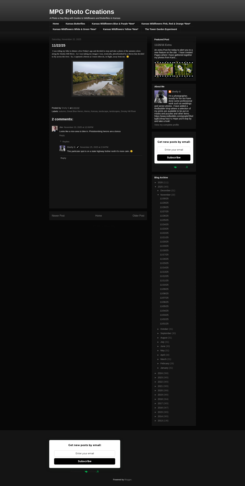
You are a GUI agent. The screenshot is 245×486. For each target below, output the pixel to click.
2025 (160, 186)
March (163, 359)
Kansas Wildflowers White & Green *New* (74, 29)
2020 (160, 390)
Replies (65, 141)
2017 (160, 403)
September (166, 333)
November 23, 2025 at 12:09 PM (78, 127)
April (162, 355)
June (163, 346)
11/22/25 (164, 233)
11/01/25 (164, 323)
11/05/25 (164, 306)
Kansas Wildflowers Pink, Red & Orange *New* (166, 23)
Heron (87, 111)
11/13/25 (164, 272)
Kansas (94, 111)
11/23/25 (164, 228)
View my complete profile (166, 125)
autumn (62, 111)
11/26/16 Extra (163, 44)
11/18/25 (164, 250)
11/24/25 (164, 224)
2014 (160, 416)
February (165, 363)
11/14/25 (164, 267)
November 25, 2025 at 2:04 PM (94, 147)
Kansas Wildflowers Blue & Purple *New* (113, 23)
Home (56, 23)
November (165, 194)
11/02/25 (164, 319)
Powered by (174, 167)
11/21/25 (164, 237)
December (165, 190)
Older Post (138, 215)
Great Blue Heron (75, 111)
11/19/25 (164, 246)
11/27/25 (164, 211)
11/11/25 (164, 280)
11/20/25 (164, 241)
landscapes (114, 111)
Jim (61, 127)
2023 (160, 377)
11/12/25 (164, 276)
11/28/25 (164, 207)
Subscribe (174, 157)
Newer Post (58, 215)
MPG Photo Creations (81, 11)
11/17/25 (164, 254)
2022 (160, 381)
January (164, 368)
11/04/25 (164, 310)
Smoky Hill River (128, 111)
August (164, 337)
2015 (160, 412)
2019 (160, 394)
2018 (160, 399)
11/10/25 (164, 285)
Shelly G (71, 147)
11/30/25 (164, 198)
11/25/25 (164, 220)
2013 (160, 420)
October (164, 329)
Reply (62, 135)
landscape (103, 111)
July (162, 342)
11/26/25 (164, 215)
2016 (160, 407)
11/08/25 (164, 293)
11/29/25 (164, 203)
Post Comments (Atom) (104, 226)
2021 (160, 386)
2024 (160, 373)
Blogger (127, 479)
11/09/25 (164, 289)
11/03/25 (164, 315)
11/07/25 (164, 297)
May (162, 350)
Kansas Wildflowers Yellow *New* (120, 29)
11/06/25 (164, 302)
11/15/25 (164, 263)
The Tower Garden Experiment (161, 29)
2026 (160, 182)
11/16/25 (164, 259)
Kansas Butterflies (75, 23)
